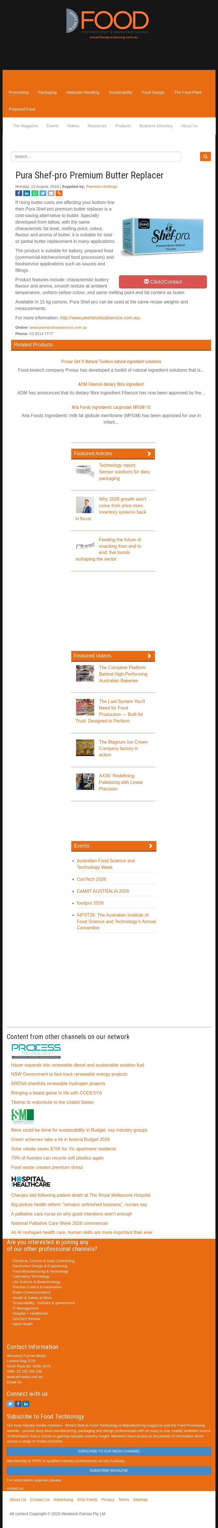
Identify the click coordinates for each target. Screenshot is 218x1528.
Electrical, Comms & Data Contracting (43, 1261)
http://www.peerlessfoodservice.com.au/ (100, 317)
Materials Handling (82, 92)
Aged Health (22, 1324)
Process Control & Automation (37, 1287)
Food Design (153, 92)
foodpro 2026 (90, 903)
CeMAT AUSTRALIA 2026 (103, 891)
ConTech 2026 (91, 879)
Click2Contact (163, 282)
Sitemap (140, 1499)
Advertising (63, 1499)
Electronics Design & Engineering (39, 1266)
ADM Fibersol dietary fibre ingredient (111, 384)
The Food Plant (188, 92)
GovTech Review (26, 1319)
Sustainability (121, 92)
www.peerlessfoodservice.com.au (58, 327)
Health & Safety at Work (32, 1298)
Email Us (14, 1382)
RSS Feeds (87, 1499)
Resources (97, 126)
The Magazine (25, 126)
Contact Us (39, 1499)
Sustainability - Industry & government (43, 1303)
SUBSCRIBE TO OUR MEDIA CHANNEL (109, 1451)
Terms (123, 1499)
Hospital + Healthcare (30, 1313)
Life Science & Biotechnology (36, 1282)
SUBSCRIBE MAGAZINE (109, 1471)
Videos (73, 126)
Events (53, 126)
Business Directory (156, 126)
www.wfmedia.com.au (25, 1377)
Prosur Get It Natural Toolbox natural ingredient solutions (111, 361)
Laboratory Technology (31, 1276)
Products (123, 126)
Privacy (107, 1499)
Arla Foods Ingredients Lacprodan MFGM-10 (111, 407)
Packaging (47, 92)
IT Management (25, 1308)
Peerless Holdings (102, 186)
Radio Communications (31, 1292)
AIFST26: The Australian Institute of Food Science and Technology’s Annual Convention (116, 921)
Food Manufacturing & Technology (40, 1271)
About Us (189, 126)
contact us (15, 1488)
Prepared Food (22, 109)
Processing (18, 92)
